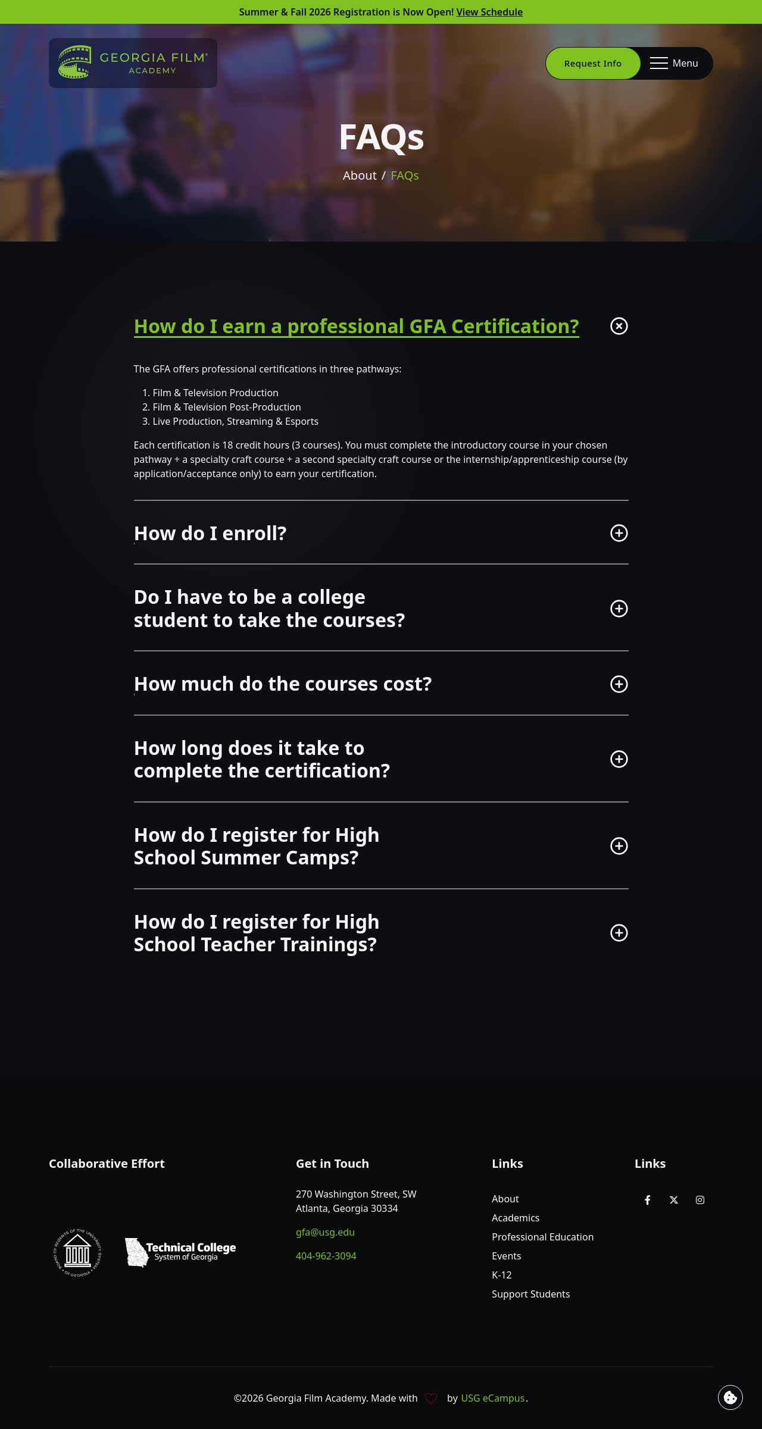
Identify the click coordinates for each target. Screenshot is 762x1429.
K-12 (501, 1274)
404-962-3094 (326, 1255)
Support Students (531, 1293)
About (360, 176)
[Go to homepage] (133, 62)
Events (506, 1255)
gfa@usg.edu (325, 1232)
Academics (515, 1217)
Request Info (593, 63)
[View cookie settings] (730, 1397)
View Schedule (490, 11)
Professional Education (543, 1236)
